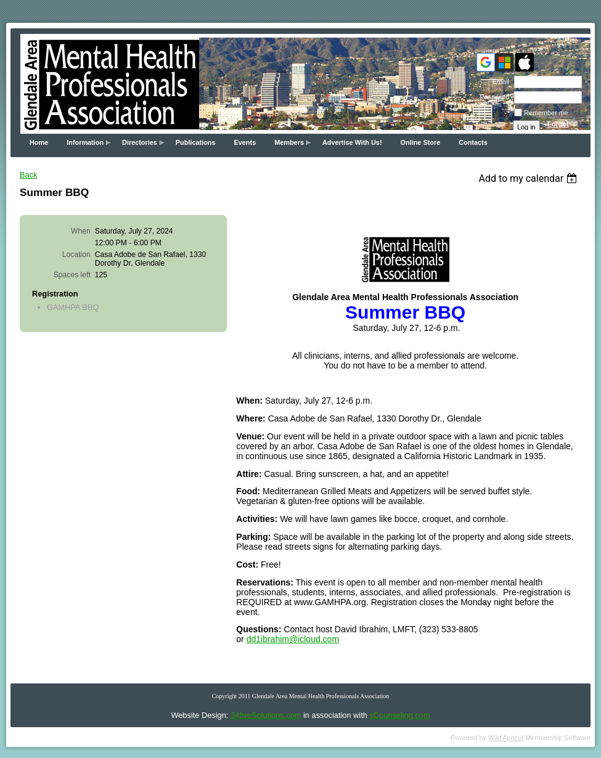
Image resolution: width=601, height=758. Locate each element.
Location (76, 254)
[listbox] (529, 178)
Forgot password (563, 127)
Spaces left (72, 275)
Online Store (421, 142)
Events (245, 142)
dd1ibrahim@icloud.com (293, 639)
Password (492, 96)
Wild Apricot (505, 737)
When (81, 231)
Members (289, 142)
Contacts (473, 142)
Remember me (546, 112)
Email (498, 81)
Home (39, 142)
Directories (139, 142)
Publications (196, 142)
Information (85, 142)
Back (28, 174)
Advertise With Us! (352, 142)
